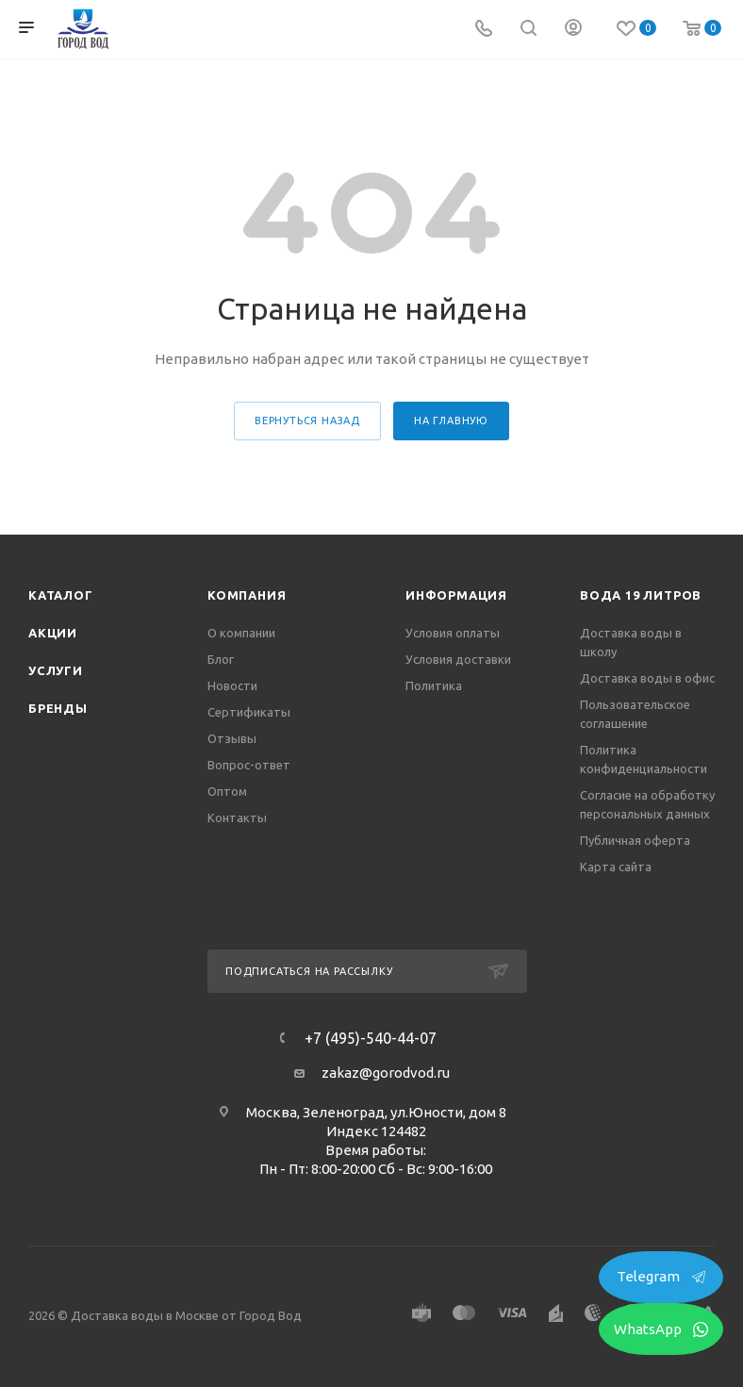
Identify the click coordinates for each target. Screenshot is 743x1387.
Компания (246, 595)
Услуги (55, 670)
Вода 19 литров (641, 595)
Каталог (60, 595)
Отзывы (231, 738)
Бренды (58, 708)
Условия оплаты (452, 632)
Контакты (237, 817)
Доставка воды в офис (647, 678)
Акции (52, 632)
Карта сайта (616, 866)
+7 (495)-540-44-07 (371, 1038)
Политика (433, 685)
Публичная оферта (635, 840)
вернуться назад (307, 420)
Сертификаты (248, 711)
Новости (232, 685)
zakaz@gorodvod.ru (386, 1073)
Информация (456, 595)
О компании (241, 632)
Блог (220, 659)
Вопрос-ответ (248, 764)
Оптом (227, 791)
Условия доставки (458, 659)
